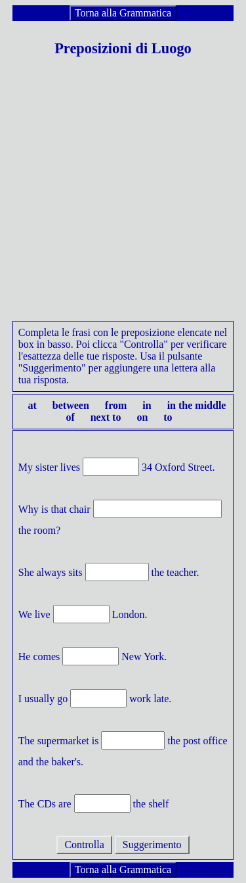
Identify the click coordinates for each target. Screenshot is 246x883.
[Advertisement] (123, 197)
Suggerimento (152, 844)
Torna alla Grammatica (123, 12)
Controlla (84, 844)
